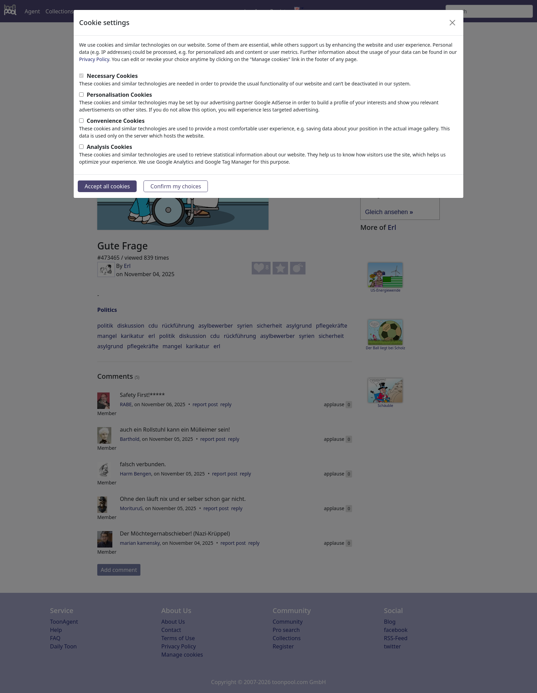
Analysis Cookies (109, 147)
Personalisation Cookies (119, 94)
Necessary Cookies (112, 76)
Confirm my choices (175, 186)
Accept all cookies (107, 186)
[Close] (452, 22)
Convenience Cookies (116, 121)
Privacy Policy (94, 59)
